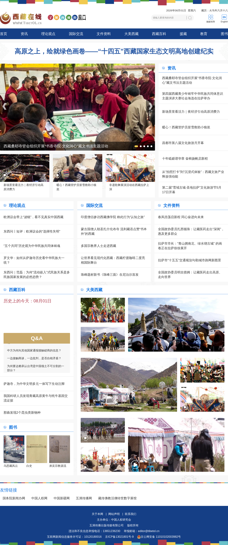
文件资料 (104, 34)
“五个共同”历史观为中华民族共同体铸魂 (32, 246)
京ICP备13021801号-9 (119, 536)
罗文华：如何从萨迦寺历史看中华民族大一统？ (34, 260)
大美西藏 (131, 34)
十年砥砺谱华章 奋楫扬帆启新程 (185, 158)
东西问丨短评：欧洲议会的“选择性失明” (32, 231)
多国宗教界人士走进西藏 (98, 246)
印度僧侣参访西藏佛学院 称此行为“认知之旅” (113, 217)
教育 (203, 34)
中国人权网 (39, 498)
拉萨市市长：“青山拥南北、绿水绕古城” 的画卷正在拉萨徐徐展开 (190, 246)
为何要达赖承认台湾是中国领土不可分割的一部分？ (35, 371)
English (224, 21)
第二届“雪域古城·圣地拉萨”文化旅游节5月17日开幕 (191, 190)
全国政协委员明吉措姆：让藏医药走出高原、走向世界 (190, 275)
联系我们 (130, 513)
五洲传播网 (84, 498)
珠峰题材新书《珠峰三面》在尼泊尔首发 (110, 274)
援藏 (183, 34)
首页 (3, 34)
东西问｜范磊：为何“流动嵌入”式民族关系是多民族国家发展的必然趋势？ (37, 275)
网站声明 (114, 513)
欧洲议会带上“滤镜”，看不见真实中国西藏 (33, 217)
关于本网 (97, 513)
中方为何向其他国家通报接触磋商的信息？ (34, 353)
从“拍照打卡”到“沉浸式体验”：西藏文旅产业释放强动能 (193, 174)
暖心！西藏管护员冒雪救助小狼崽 (186, 127)
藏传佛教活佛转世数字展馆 (117, 498)
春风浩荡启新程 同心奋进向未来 (181, 217)
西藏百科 (159, 34)
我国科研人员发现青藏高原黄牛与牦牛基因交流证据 (36, 398)
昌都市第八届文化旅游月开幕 (183, 143)
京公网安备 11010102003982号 (159, 537)
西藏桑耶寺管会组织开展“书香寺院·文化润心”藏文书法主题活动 (192, 80)
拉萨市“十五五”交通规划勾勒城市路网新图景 (189, 260)
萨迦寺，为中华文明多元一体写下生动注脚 (34, 384)
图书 (224, 34)
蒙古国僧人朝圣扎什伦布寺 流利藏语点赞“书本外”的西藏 (114, 231)
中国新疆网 (62, 498)
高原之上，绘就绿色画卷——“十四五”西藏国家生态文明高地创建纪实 (114, 51)
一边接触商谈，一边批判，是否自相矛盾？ (34, 361)
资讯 (24, 34)
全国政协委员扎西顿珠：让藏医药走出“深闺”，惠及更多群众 (191, 231)
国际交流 (76, 34)
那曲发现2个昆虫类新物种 (22, 412)
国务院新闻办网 (14, 498)
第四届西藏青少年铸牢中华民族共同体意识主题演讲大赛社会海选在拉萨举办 (192, 96)
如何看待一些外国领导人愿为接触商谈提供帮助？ (35, 344)
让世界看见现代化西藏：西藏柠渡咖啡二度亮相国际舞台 (113, 260)
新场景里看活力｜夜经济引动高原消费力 (191, 111)
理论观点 (48, 34)
